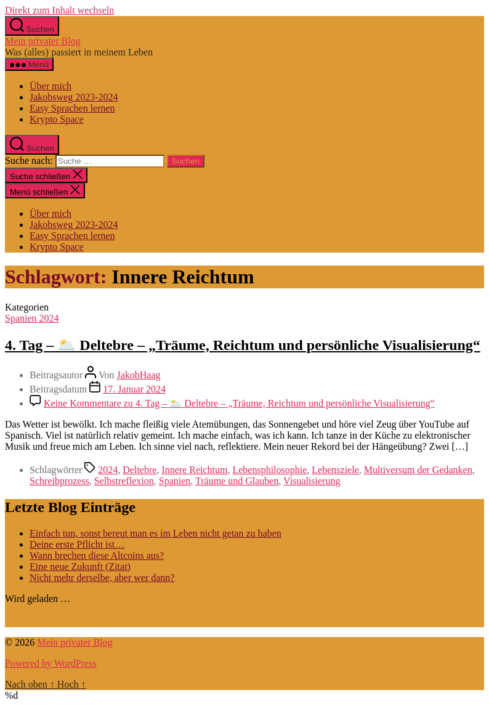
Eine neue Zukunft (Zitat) (80, 566)
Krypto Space (57, 119)
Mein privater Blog (43, 41)
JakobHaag (138, 375)
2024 (108, 470)
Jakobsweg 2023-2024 (74, 97)
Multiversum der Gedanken (418, 470)
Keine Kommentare (239, 403)
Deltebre (139, 470)
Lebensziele (335, 470)
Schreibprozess (59, 481)
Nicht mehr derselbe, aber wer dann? (102, 577)
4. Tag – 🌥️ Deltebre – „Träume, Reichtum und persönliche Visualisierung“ (242, 345)
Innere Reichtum (194, 470)
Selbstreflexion (124, 481)
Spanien (175, 481)
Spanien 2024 (32, 318)
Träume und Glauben (236, 481)
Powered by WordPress (51, 663)
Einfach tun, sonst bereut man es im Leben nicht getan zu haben (155, 533)
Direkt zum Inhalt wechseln (59, 10)
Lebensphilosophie (269, 470)
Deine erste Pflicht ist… (77, 544)
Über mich (50, 86)
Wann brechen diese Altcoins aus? (97, 555)
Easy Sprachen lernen (72, 108)
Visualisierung (311, 481)
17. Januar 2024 (134, 389)
